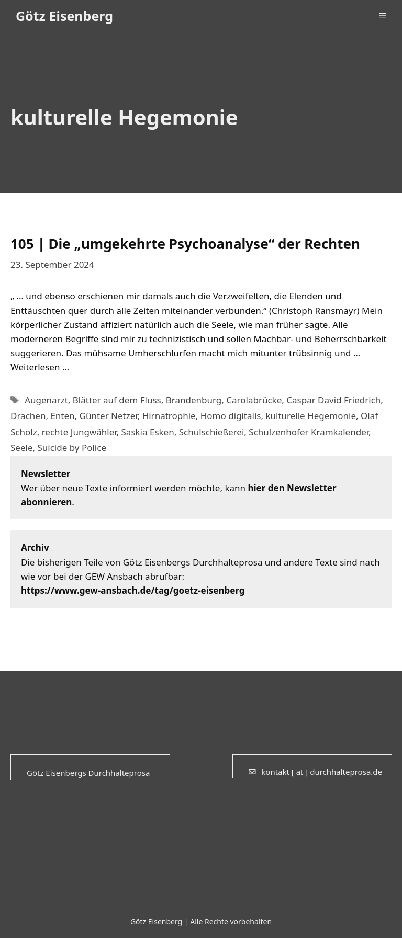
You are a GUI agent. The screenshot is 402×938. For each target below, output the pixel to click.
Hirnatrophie (169, 416)
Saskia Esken (147, 432)
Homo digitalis (230, 416)
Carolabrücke (254, 400)
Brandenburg (194, 400)
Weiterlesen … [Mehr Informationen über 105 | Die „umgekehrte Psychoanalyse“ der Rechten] (39, 367)
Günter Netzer (109, 416)
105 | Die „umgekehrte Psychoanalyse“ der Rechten (185, 243)
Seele (21, 448)
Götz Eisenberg (64, 16)
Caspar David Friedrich (333, 400)
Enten (62, 416)
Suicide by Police (71, 448)
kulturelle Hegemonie (310, 416)
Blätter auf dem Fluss (117, 400)
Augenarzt (46, 400)
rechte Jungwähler (79, 432)
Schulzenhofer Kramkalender (308, 432)
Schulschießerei (211, 432)
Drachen (28, 416)
